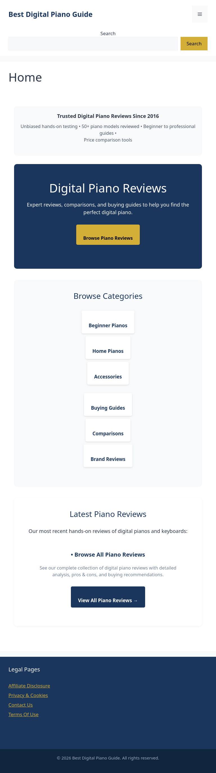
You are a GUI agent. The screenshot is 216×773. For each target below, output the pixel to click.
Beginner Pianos (108, 325)
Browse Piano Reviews (108, 238)
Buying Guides (108, 408)
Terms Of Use (23, 714)
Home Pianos (108, 351)
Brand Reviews (108, 459)
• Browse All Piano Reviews (108, 554)
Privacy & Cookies (28, 695)
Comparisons (108, 433)
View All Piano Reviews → (108, 600)
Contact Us (20, 705)
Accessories (108, 376)
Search (108, 33)
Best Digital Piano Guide (50, 14)
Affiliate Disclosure (29, 685)
